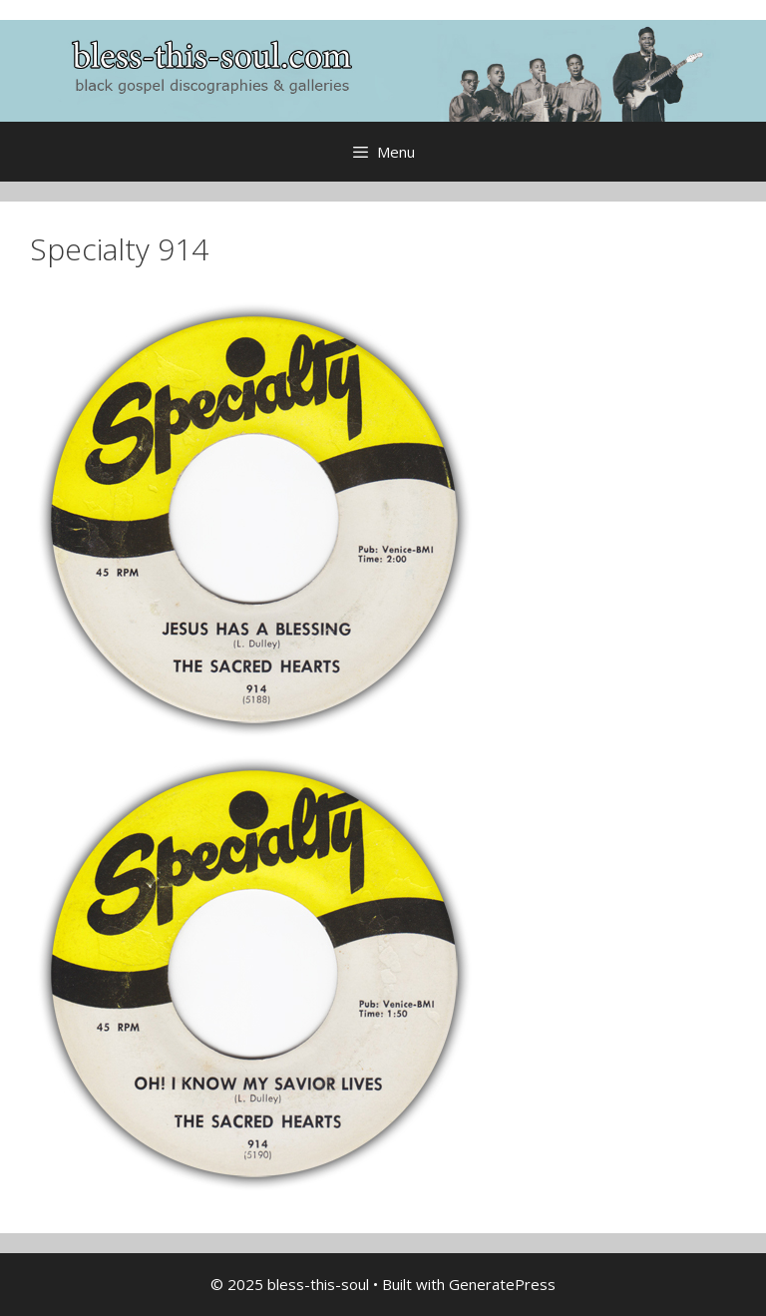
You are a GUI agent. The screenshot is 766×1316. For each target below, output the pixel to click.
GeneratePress (502, 1284)
